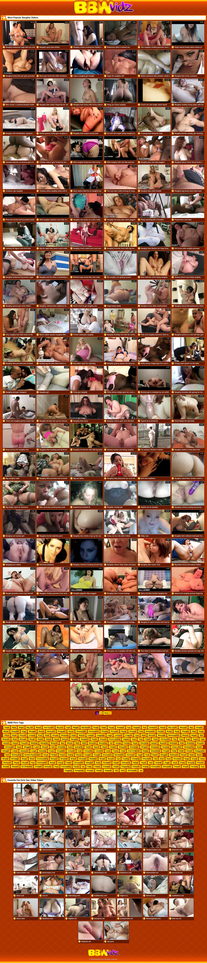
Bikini (199, 755)
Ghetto (99, 770)
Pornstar (114, 731)
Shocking (144, 743)
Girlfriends (132, 770)
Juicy (175, 763)
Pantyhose (150, 731)
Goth (98, 763)
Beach (184, 755)
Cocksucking (42, 759)
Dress (46, 755)
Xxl (111, 743)
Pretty (95, 727)
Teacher (24, 743)
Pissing (105, 731)
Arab (147, 755)
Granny (6, 767)
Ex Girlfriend (27, 767)
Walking (34, 743)
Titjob (147, 739)
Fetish (115, 767)
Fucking (194, 767)
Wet (62, 743)
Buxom (111, 759)
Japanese (24, 751)
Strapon (144, 747)
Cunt (108, 751)
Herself (25, 763)
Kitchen (200, 763)
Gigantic (108, 770)
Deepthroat (155, 751)
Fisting (145, 767)
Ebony (78, 755)
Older (103, 727)
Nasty (56, 739)
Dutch (62, 755)
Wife (77, 743)
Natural (65, 739)
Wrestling (103, 743)
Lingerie (128, 735)
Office (6, 735)
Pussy (111, 727)
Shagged (27, 747)
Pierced (23, 735)
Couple (166, 751)
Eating (70, 755)
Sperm (96, 747)
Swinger (5, 751)
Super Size (176, 747)
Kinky (182, 763)
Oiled (47, 735)
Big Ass (60, 727)
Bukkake (93, 759)
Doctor (189, 751)
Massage (161, 735)
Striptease (155, 747)
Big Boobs (86, 727)
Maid (144, 735)
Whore (69, 743)
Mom (15, 739)
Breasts (54, 759)
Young (118, 743)
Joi (141, 770)
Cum (80, 751)
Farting (127, 743)
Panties (161, 731)
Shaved (103, 739)
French (177, 767)
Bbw (14, 727)
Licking (32, 735)
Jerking (158, 763)
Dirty (174, 751)
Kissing (191, 763)
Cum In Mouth (134, 751)
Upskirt (6, 743)
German (90, 770)
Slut (53, 747)
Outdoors (153, 727)
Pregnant (62, 731)
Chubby (199, 727)
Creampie (61, 751)
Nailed (40, 739)
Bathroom (174, 755)
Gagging (68, 770)
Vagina (126, 739)
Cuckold (71, 751)
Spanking (79, 747)
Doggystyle (200, 751)
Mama (38, 727)
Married (152, 735)
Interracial (126, 763)
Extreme (48, 767)
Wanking (44, 743)
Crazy (51, 751)
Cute (123, 751)
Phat (194, 731)
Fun (202, 767)
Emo (162, 759)
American (131, 755)
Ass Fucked (49, 727)
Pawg (201, 731)
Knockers (177, 759)
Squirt (104, 747)
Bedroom (51, 731)
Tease (135, 743)
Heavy (16, 763)
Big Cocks (172, 727)
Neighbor (85, 739)
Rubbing (190, 743)
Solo (70, 747)
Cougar (97, 755)
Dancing (42, 751)
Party (177, 731)
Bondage (15, 759)
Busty (169, 731)
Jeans (143, 763)
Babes (155, 755)
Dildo (181, 751)
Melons (185, 735)
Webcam (54, 743)
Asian (6, 727)
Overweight (81, 731)
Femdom (106, 767)
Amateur (120, 727)
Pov (144, 727)
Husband (107, 763)
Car (118, 759)
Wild (84, 743)
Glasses (15, 767)
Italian (135, 763)
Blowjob (32, 731)
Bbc (191, 727)
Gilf (116, 770)
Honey (52, 763)
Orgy (24, 731)
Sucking (165, 747)
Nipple (194, 735)
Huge (187, 759)
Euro (169, 759)
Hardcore (7, 763)
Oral (141, 731)
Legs (110, 735)
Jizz (150, 763)
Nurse (71, 731)
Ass (128, 727)
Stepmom (123, 747)
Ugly (202, 739)
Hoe (33, 763)
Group (194, 759)
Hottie (68, 763)
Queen (154, 743)
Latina (14, 751)
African (55, 735)
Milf (201, 735)
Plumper (185, 731)
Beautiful (15, 731)
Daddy (145, 751)
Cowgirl (87, 755)
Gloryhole (167, 767)
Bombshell (119, 755)
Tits (174, 739)
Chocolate (147, 759)
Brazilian (64, 759)
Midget (76, 727)
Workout (92, 743)
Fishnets (136, 767)
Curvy (115, 751)
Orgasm (136, 727)
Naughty (74, 739)
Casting (126, 759)
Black (21, 727)
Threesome (165, 739)
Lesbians (118, 735)
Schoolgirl (9, 747)
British (73, 759)
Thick (155, 739)
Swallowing (189, 747)
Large (33, 751)
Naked (48, 739)
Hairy (202, 759)
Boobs (41, 731)
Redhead (173, 743)
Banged (164, 755)
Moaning (64, 735)
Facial (76, 767)
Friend (185, 767)
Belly (192, 755)
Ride (182, 743)
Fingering (125, 767)
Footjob (38, 767)
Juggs (167, 763)
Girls (123, 770)
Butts (14, 735)
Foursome (155, 767)
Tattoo (88, 747)
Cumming (88, 751)
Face (56, 767)
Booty (24, 759)
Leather (91, 735)
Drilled (54, 755)
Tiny (140, 739)
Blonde (5, 759)
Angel (140, 755)
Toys (181, 739)
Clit (155, 759)
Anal (68, 727)
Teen (134, 739)
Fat (83, 767)
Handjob (89, 763)
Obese (162, 727)
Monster (23, 739)
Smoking (61, 747)
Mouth (32, 739)
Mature (82, 735)
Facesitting (66, 767)
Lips (137, 735)
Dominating (16, 755)
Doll (7, 755)
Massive (183, 727)
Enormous (107, 755)
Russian (200, 743)
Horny (60, 763)
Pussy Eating (114, 739)
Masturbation (173, 735)
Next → (107, 713)
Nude (73, 735)
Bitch (32, 759)
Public (94, 739)
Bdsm (6, 731)
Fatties (97, 767)
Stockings (134, 747)
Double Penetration (32, 755)
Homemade (42, 763)
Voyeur (15, 743)
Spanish (163, 743)
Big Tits (30, 727)
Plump (123, 731)
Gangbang (79, 770)
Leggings (101, 735)
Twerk (195, 739)
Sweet (199, 747)
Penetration (94, 731)
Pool (40, 735)
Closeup (132, 731)
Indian (116, 763)
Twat (188, 739)
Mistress (6, 739)
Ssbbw (113, 747)
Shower (45, 747)
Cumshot (99, 751)
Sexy (19, 747)
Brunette (82, 759)
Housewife (78, 763)
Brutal (102, 759)
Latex (36, 747)
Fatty (89, 767)
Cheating (136, 759)
